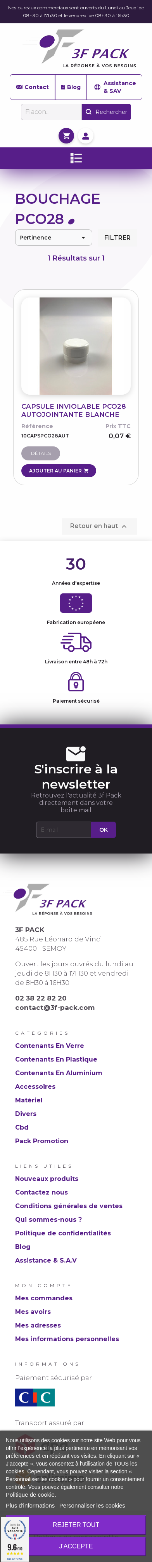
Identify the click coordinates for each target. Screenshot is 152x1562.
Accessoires (35, 1086)
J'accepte (76, 1546)
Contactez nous (41, 1192)
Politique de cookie (30, 1494)
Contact (32, 87)
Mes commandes (44, 1298)
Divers (25, 1114)
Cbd (22, 1127)
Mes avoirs (33, 1311)
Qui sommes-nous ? (48, 1219)
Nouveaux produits (46, 1178)
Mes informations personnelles (67, 1339)
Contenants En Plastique (56, 1059)
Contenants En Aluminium (58, 1073)
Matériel (29, 1100)
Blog (70, 87)
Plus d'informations (30, 1505)
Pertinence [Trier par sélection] (53, 237)
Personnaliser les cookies (92, 1505)
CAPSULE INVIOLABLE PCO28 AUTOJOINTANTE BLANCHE (73, 410)
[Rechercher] (51, 112)
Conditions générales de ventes (69, 1206)
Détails (41, 453)
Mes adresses (38, 1325)
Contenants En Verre (49, 1045)
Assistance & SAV (114, 87)
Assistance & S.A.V (46, 1260)
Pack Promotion (41, 1141)
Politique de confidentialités (63, 1233)
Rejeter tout (76, 1525)
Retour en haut (99, 526)
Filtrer (117, 237)
